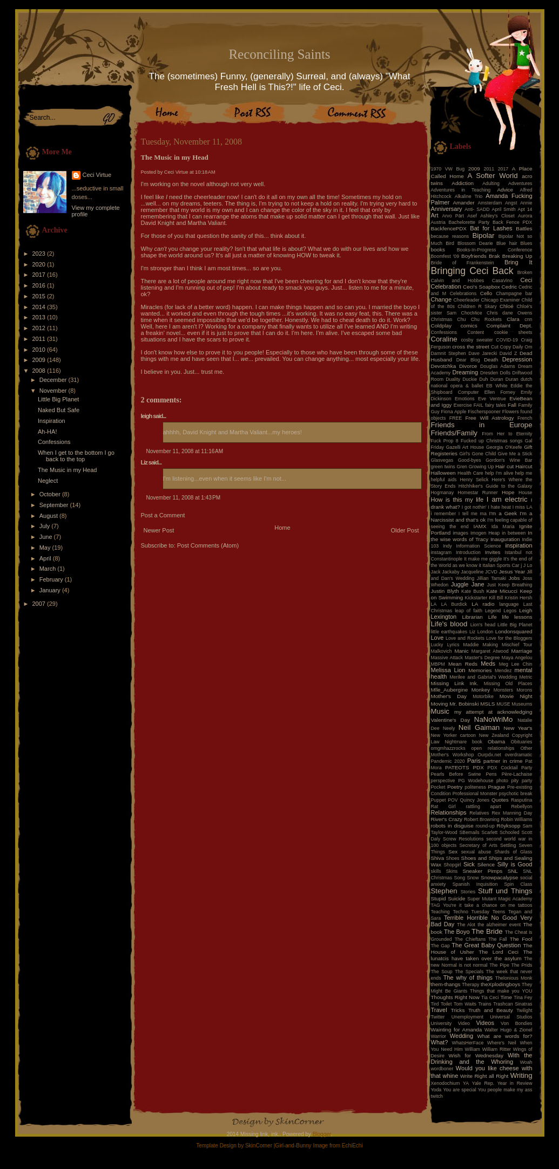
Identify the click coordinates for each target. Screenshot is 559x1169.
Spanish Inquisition (475, 884)
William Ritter (496, 1049)
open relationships (493, 748)
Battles (524, 228)
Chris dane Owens (509, 313)
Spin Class (518, 884)
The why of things (468, 977)
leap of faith (468, 610)
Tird (435, 1004)
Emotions (465, 398)
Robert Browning (482, 819)
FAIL (478, 405)
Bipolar (483, 235)
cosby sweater (477, 340)
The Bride (487, 931)
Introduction (468, 552)
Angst (511, 203)
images (460, 533)
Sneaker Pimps (482, 871)
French (524, 418)
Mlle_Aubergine (449, 690)
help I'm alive (499, 473)
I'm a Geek (503, 513)
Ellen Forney (499, 392)
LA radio (483, 604)
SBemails (469, 832)
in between (514, 533)
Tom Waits (465, 1004)
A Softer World (493, 176)
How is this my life (457, 499)
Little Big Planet (58, 399)
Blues (526, 243)
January (50, 590)
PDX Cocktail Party (510, 767)
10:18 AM (205, 172)
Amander (464, 203)
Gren (461, 466)
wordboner (442, 1068)
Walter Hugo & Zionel (508, 1030)
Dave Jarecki (482, 353)
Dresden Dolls (495, 372)
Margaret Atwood (490, 651)
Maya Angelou (517, 657)
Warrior (439, 1036)
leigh (146, 416)
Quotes (500, 800)
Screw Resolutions (463, 839)
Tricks (457, 1010)
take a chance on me (489, 905)
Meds (488, 663)
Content (475, 332)
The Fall (497, 939)
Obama (496, 741)
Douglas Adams (497, 366)
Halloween (443, 473)
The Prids (522, 965)
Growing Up (481, 466)
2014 (40, 307)
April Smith (504, 209)
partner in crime (503, 761)
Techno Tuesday (471, 911)
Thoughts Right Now (455, 997)
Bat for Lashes (491, 228)
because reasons (450, 236)
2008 (40, 370)
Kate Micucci (501, 591)
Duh (483, 379)
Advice (505, 190)
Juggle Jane (467, 584)
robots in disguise (452, 826)
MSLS (487, 704)
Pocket (438, 787)
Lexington (444, 616)
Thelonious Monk (514, 978)
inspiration (518, 545)
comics (469, 326)
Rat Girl (443, 806)
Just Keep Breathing (510, 584)
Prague (496, 787)
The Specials (469, 971)
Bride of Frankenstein (462, 262)
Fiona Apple (454, 411)
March (48, 568)
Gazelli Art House (465, 447)
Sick (469, 864)
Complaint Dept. (510, 326)
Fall (512, 405)
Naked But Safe (58, 410)
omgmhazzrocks (448, 748)
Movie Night (516, 696)
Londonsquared (514, 631)
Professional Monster (475, 793)
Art (435, 215)
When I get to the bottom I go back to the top (76, 455)
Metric (526, 677)
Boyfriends (474, 256)
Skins (452, 871)
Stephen (444, 891)
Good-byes (469, 460)
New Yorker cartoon (453, 735)
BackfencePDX (449, 228)
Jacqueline (472, 572)
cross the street (471, 347)
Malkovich (441, 651)
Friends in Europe (482, 425)
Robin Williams (516, 819)
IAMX (479, 526)
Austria (438, 222)
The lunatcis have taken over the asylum (482, 955)
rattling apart (483, 806)
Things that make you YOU (501, 991)
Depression (517, 359)
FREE (455, 418)
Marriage (522, 651)
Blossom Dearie (475, 243)
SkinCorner (258, 1146)
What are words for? (504, 1036)
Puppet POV (444, 800)
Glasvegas (442, 460)
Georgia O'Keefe (504, 447)
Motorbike (483, 696)
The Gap (440, 945)
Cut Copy (501, 347)
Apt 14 (525, 209)
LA (434, 604)
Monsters (503, 690)
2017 (40, 274)
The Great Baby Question (486, 945)
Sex (452, 851)
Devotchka (443, 366)
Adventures (520, 183)
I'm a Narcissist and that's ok (482, 516)
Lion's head (482, 624)
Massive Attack (447, 657)
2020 (40, 264)
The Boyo (457, 931)
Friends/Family (454, 433)
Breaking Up (517, 256)
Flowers (510, 411)
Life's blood (449, 624)
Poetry (455, 787)
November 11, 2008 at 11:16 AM (185, 451)
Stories (468, 891)
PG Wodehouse (475, 780)
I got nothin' (474, 507)
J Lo (528, 565)
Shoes (453, 858)
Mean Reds (462, 664)
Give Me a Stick (515, 453)
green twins (443, 466)
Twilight (524, 1010)
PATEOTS (457, 767)
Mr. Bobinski (464, 704)
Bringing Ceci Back (472, 270)
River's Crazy (447, 819)
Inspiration (51, 421)
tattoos (525, 905)
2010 (40, 349)
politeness (475, 787)
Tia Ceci (490, 997)
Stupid (438, 898)
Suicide (456, 898)
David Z (508, 353)
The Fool (521, 939)
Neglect (48, 480)
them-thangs (446, 984)
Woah (526, 1062)
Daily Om (523, 347)
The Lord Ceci (498, 952)
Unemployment (467, 1017)
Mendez (503, 670)
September (54, 505)
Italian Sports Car (500, 565)
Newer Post (159, 530)
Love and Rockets (465, 638)
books (438, 249)
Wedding (461, 1036)
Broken (525, 272)
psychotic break (516, 793)
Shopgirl (452, 864)
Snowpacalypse (499, 877)
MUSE (503, 704)
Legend (493, 610)
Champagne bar (514, 293)
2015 (40, 296)
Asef (472, 215)
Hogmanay (442, 492)
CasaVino (502, 280)
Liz (144, 462)
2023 (40, 253)
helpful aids (444, 479)
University (441, 1023)
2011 (40, 339)
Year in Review (515, 1083)
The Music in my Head (67, 470)
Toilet (446, 1004)
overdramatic (519, 754)
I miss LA (523, 507)
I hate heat (499, 507)
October (50, 494)
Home (282, 527)
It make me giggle (483, 559)
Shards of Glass (513, 851)
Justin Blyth (445, 591)
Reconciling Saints (279, 54)
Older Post (405, 530)
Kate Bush (472, 591)
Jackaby (450, 572)
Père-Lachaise (517, 774)
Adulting (491, 183)
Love (437, 637)
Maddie (471, 644)
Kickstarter (476, 597)
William (472, 1049)
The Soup (442, 971)
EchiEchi (352, 1146)
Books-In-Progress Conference (495, 249)
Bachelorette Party (469, 222)
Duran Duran (504, 379)
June (46, 537)
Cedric (509, 287)
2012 (40, 328)
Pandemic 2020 (448, 761)
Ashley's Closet (497, 215)
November (54, 390)
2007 (40, 603)
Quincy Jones (475, 800)
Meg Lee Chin (516, 664)
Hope (508, 492)
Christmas (442, 319)
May (45, 547)
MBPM (438, 664)
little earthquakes (449, 631)
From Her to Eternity (507, 433)
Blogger (322, 1134)
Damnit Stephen (448, 353)
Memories (479, 670)
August (49, 515)
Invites (493, 552)
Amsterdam (489, 203)
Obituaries (521, 741)
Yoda (436, 1089)
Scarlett (489, 832)
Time (506, 997)
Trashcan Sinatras (512, 1004)
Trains (485, 1004)
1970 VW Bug (448, 169)
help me (524, 473)
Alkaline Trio (469, 196)
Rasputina (522, 800)
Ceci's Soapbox (481, 287)
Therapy (470, 984)
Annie (526, 203)
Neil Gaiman (479, 727)
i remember (443, 513)
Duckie (469, 379)
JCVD (491, 572)
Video (464, 1023)
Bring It (518, 262)
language (508, 604)
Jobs (514, 578)
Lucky (437, 644)
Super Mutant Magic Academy (499, 898)
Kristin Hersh (519, 597)
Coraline (444, 339)
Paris (474, 760)
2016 (40, 285)
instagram (441, 552)
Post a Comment (163, 515)
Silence (486, 864)
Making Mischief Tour (508, 644)
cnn (528, 319)
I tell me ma (473, 513)
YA (466, 1083)
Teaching (440, 911)
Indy (447, 546)
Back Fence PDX (513, 222)
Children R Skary (476, 306)
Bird (450, 243)
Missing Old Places (508, 683)
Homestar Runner (477, 492)
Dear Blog (468, 360)
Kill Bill (496, 597)
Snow (473, 877)
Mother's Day (449, 696)
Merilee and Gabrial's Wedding (483, 677)
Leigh (525, 610)
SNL (513, 871)
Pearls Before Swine (456, 774)
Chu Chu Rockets (479, 319)
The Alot (466, 924)
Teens (499, 911)
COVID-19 (507, 340)
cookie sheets (513, 332)
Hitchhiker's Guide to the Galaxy (496, 486)
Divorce (468, 366)
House (525, 492)
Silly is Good (515, 864)
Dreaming (465, 372)
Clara (513, 319)
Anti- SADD (476, 209)
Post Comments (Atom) (208, 545)
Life (492, 617)
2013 (40, 317)
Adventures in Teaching (461, 190)
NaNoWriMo (493, 719)
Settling (508, 845)
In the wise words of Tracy (482, 536)
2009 (40, 360)
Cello (486, 293)
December (54, 380)
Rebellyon (521, 806)
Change (441, 299)
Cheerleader (466, 300)
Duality (453, 379)
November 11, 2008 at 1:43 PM (183, 498)
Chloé (507, 306)
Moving (439, 704)
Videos (485, 1023)
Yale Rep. (483, 1083)
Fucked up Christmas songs (492, 440)
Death (491, 360)
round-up (485, 826)
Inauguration (505, 539)
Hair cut (504, 466)
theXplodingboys (500, 984)
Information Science (478, 546)
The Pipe (499, 965)
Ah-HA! (47, 431)
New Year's (518, 728)
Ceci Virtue (97, 175)
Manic (461, 651)
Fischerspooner (484, 411)
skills (436, 871)
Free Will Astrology (489, 418)
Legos (509, 610)
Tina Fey (523, 997)
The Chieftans (470, 939)
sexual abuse (476, 851)
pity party (522, 780)
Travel (439, 1010)
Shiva (437, 858)
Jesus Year (512, 572)
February (52, 579)
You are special (459, 1089)
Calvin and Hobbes (457, 280)
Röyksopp (509, 826)
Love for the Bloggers (509, 638)
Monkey (481, 690)
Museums (521, 704)
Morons (524, 690)
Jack (436, 572)
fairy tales (495, 405)
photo (502, 780)
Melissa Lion (448, 670)
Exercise (463, 405)
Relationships (449, 812)
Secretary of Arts (478, 845)
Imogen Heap (485, 533)
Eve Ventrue (492, 398)
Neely (449, 728)
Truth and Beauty (490, 1010)
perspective (443, 780)
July (45, 526)
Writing (521, 1075)
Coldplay (441, 326)
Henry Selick (474, 479)
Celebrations (463, 293)
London (485, 631)
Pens (491, 774)
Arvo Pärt (453, 215)
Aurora (525, 215)
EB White (497, 385)
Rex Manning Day (511, 813)
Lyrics (453, 644)
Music (440, 711)
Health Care (470, 473)
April (46, 558)
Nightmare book (464, 741)
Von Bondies (516, 1023)
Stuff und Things (505, 891)
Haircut (523, 466)
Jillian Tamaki (491, 578)
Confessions (54, 442)
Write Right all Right (484, 1076)
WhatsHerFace (468, 1042)
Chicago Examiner (500, 300)
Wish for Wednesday (476, 1055)
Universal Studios (511, 1017)
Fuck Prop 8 (445, 440)
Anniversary (446, 209)
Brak (494, 256)
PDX (478, 767)
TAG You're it (446, 905)
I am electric (507, 499)
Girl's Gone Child (477, 453)
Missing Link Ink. (455, 683)
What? (439, 1042)
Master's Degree (482, 657)
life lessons (517, 617)
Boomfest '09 (445, 256)
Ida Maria (503, 526)
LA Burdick (454, 604)
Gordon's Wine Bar (509, 460)
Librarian (472, 617)
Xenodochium (445, 1083)
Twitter (438, 1017)
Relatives (479, 813)
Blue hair (506, 243)
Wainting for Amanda (456, 1030)
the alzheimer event (499, 924)
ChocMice (471, 313)
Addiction (463, 183)
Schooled (510, 832)
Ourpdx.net (489, 754)
